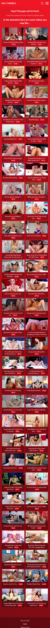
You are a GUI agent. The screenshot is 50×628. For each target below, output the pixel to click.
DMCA (25, 624)
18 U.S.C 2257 (25, 621)
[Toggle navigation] (47, 3)
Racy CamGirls (8, 3)
